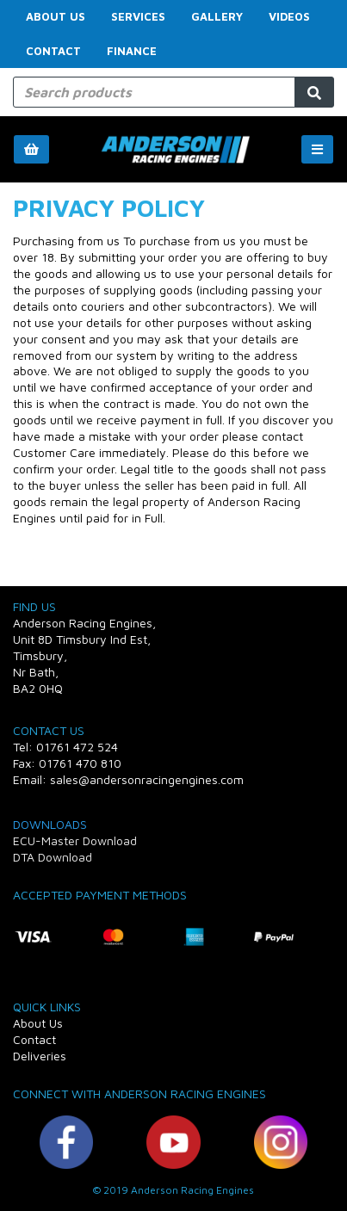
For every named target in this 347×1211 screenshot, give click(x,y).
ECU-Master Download (75, 840)
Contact (53, 51)
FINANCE (132, 51)
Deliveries (39, 1055)
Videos (289, 16)
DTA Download (52, 857)
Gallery (217, 16)
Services (138, 16)
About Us (55, 16)
